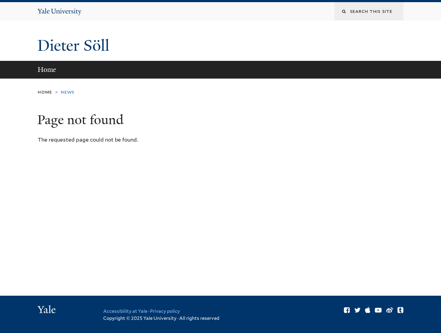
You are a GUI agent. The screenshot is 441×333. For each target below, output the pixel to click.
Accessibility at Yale (125, 311)
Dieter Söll (75, 45)
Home (47, 69)
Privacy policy (165, 311)
